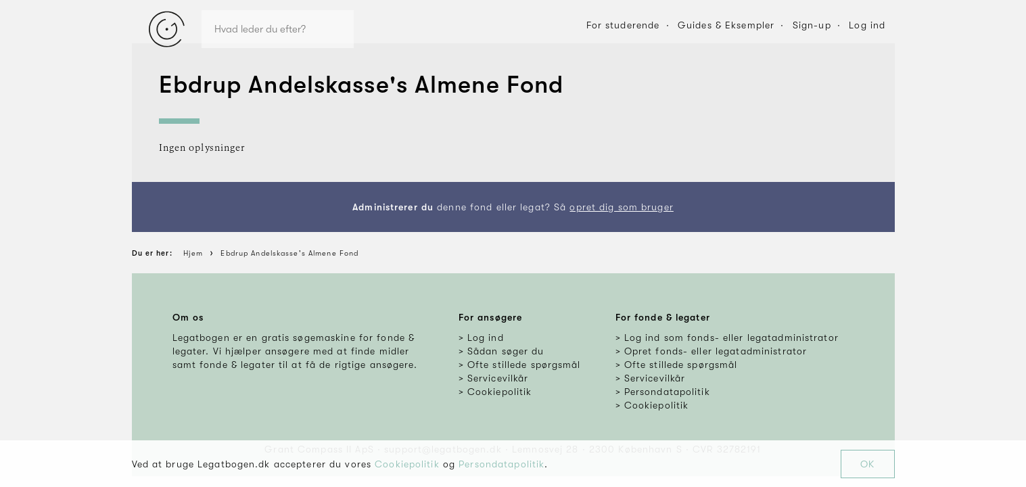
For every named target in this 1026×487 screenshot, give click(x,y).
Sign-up (812, 25)
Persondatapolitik (501, 464)
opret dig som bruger (621, 207)
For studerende (623, 25)
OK (867, 464)
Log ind (867, 25)
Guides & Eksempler (726, 25)
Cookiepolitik (407, 464)
